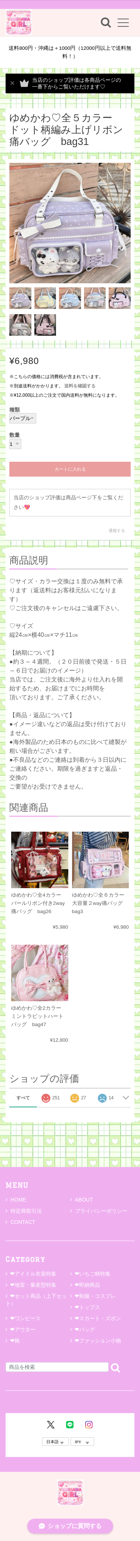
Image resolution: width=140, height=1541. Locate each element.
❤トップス (87, 1307)
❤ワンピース (25, 1318)
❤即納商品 (87, 1285)
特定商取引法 (24, 1211)
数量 (14, 435)
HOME (16, 1200)
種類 (14, 410)
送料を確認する (80, 386)
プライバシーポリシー (98, 1211)
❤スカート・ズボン (98, 1318)
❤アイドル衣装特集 (33, 1274)
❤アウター (22, 1329)
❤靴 (17, 1341)
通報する (117, 530)
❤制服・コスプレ (95, 1296)
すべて (23, 1097)
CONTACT (20, 1222)
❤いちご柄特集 (93, 1274)
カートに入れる (70, 469)
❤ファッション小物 (98, 1341)
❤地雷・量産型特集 (33, 1285)
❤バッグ (85, 1329)
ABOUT (81, 1200)
